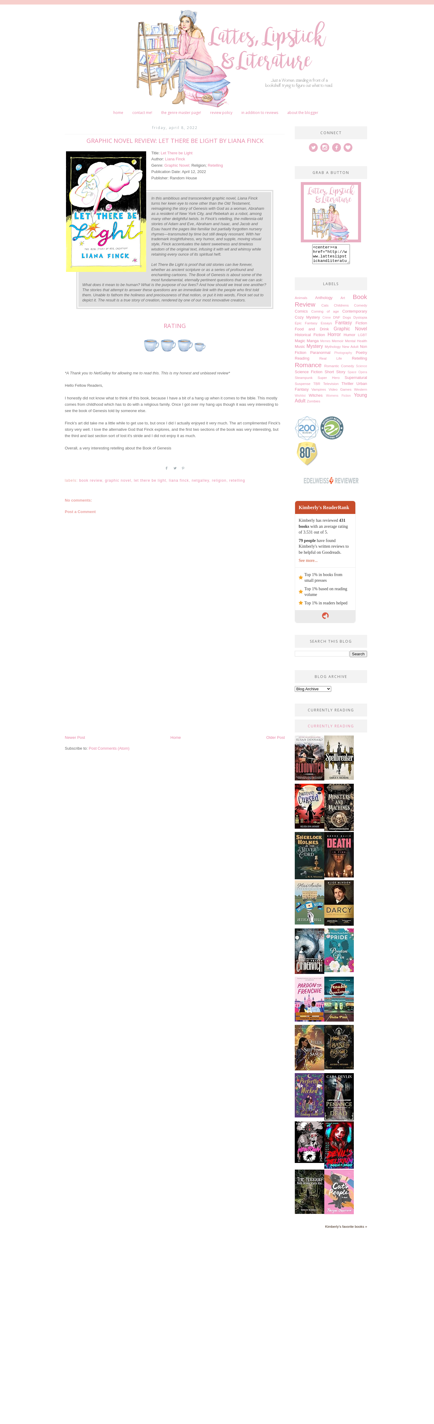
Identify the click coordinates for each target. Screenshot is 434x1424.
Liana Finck (175, 159)
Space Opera (357, 375)
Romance (308, 368)
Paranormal (320, 356)
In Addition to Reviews (259, 112)
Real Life (330, 362)
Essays (326, 327)
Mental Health (356, 344)
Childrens (341, 309)
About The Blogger (302, 112)
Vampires (318, 393)
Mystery (315, 349)
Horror (334, 338)
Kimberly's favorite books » (346, 1230)
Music (300, 350)
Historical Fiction (310, 338)
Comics (301, 315)
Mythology (333, 350)
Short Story (335, 375)
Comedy (360, 309)
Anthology (324, 301)
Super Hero (329, 381)
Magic (300, 344)
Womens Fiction (338, 399)
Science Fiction (308, 375)
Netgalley (200, 480)
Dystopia (360, 321)
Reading (302, 362)
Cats (325, 309)
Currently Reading (331, 729)
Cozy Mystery (307, 321)
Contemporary (354, 315)
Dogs (347, 321)
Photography (343, 356)
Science (361, 369)
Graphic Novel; (177, 165)
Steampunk (304, 381)
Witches (315, 399)
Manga (313, 344)
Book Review (90, 480)
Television (330, 387)
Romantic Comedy (339, 369)
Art (343, 301)
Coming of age (325, 315)
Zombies (313, 405)
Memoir (338, 344)
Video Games (340, 393)
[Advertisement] (175, 689)
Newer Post (75, 737)
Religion (219, 480)
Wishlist (300, 399)
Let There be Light (176, 153)
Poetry (361, 356)
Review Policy (221, 112)
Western (360, 393)
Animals (301, 301)
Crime (326, 321)
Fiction (361, 326)
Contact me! (142, 112)
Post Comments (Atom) (109, 748)
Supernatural (356, 381)
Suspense (302, 387)
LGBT (362, 338)
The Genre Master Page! (181, 112)
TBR (316, 387)
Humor (349, 338)
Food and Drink (312, 332)
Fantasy (343, 326)
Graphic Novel (118, 480)
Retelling (215, 165)
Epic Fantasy (306, 327)
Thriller (347, 387)
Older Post (275, 737)
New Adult (350, 350)
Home (118, 112)
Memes (325, 344)
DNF (336, 321)
